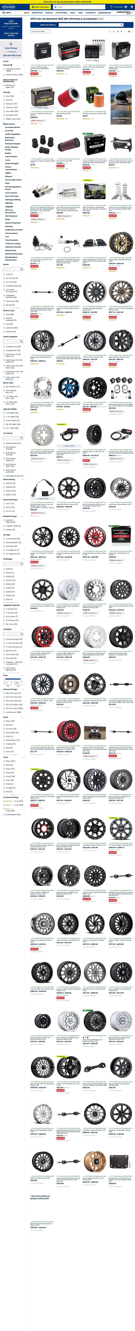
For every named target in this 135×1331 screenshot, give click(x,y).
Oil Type (6, 535)
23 (129, 31)
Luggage (9, 206)
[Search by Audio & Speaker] (13, 341)
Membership (104, 13)
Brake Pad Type (10, 516)
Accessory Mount (12, 127)
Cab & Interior (11, 156)
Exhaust (8, 176)
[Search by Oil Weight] (13, 564)
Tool (7, 236)
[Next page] (132, 31)
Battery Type (9, 310)
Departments (9, 124)
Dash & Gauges (11, 163)
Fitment (6, 65)
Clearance (90, 13)
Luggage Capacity (11, 605)
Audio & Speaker (10, 336)
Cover (7, 160)
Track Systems (11, 240)
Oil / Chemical (11, 216)
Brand (6, 264)
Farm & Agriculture (13, 180)
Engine (8, 173)
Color (5, 757)
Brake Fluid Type (10, 500)
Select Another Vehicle (11, 34)
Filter (7, 183)
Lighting (8, 203)
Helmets (49, 13)
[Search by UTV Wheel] (13, 438)
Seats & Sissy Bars (13, 223)
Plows (7, 219)
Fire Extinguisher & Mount (13, 188)
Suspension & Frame (14, 230)
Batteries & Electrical (10, 138)
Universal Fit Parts (13, 70)
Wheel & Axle (10, 250)
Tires (80, 13)
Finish (5, 717)
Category (7, 629)
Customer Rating (10, 797)
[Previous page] (106, 31)
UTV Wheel (7, 433)
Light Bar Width (10, 409)
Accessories (61, 13)
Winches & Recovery (14, 254)
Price (5, 675)
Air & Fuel (9, 130)
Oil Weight (7, 559)
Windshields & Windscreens (11, 258)
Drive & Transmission (11, 168)
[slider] (4, 679)
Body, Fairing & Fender (11, 148)
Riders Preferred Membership (10, 81)
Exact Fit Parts (14, 75)
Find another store (12, 55)
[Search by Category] (13, 634)
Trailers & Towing (12, 243)
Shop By (6, 92)
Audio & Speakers (12, 134)
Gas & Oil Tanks (12, 196)
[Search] (79, 7)
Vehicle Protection (13, 247)
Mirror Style (8, 383)
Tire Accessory (11, 233)
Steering (9, 226)
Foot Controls (11, 193)
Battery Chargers (12, 143)
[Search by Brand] (13, 269)
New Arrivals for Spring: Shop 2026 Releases (67, 2)
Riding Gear (37, 13)
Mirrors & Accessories (10, 211)
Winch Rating (9, 479)
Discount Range (10, 689)
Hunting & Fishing (13, 199)
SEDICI (26, 13)
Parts (73, 13)
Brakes (8, 153)
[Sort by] (40, 31)
